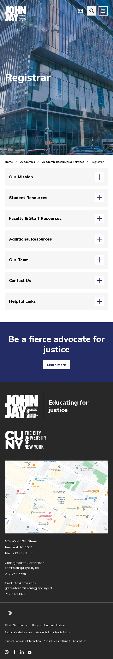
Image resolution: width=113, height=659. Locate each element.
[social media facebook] (14, 652)
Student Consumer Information (23, 641)
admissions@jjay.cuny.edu (22, 568)
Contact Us (79, 641)
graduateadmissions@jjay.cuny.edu (29, 588)
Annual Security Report (57, 641)
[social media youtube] (29, 652)
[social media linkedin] (22, 652)
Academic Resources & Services (63, 162)
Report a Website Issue (18, 632)
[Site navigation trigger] (103, 11)
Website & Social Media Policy (52, 632)
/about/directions (56, 497)
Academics (27, 162)
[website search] (91, 11)
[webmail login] (80, 11)
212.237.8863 (15, 594)
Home (9, 162)
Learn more (56, 365)
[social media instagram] (6, 652)
